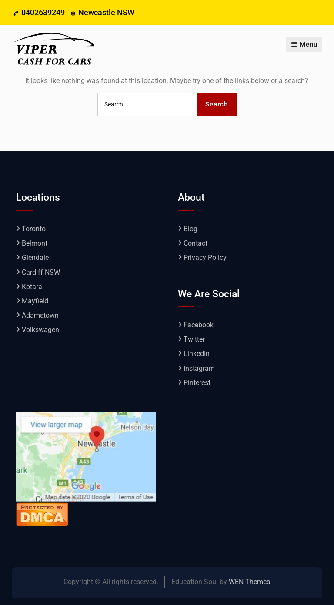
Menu (304, 44)
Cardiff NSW (41, 272)
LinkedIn (197, 353)
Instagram (199, 368)
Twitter (194, 339)
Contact (195, 243)
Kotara (32, 287)
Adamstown (40, 315)
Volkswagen (40, 330)
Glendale (35, 257)
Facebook (199, 325)
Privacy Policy (205, 257)
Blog (190, 229)
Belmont (34, 243)
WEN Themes (249, 582)
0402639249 (43, 12)
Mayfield (35, 301)
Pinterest (197, 383)
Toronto (34, 229)
